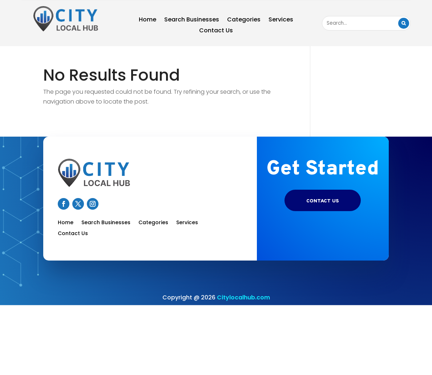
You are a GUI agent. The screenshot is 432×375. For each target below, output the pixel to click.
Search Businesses (191, 20)
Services (281, 20)
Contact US (322, 201)
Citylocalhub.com (243, 297)
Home (147, 20)
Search (403, 23)
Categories (244, 20)
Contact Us (216, 31)
